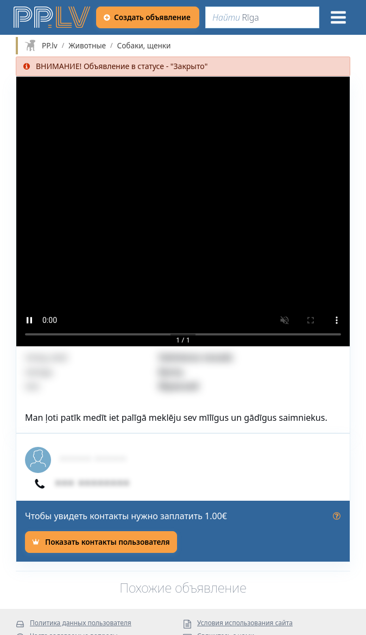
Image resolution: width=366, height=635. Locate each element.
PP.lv (50, 45)
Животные (87, 45)
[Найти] (262, 17)
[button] (183, 211)
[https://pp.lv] (53, 17)
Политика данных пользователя (80, 623)
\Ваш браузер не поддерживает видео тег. (183, 211)
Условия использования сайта (245, 623)
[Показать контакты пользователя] (101, 542)
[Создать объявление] (147, 17)
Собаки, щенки (144, 45)
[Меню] (338, 17)
